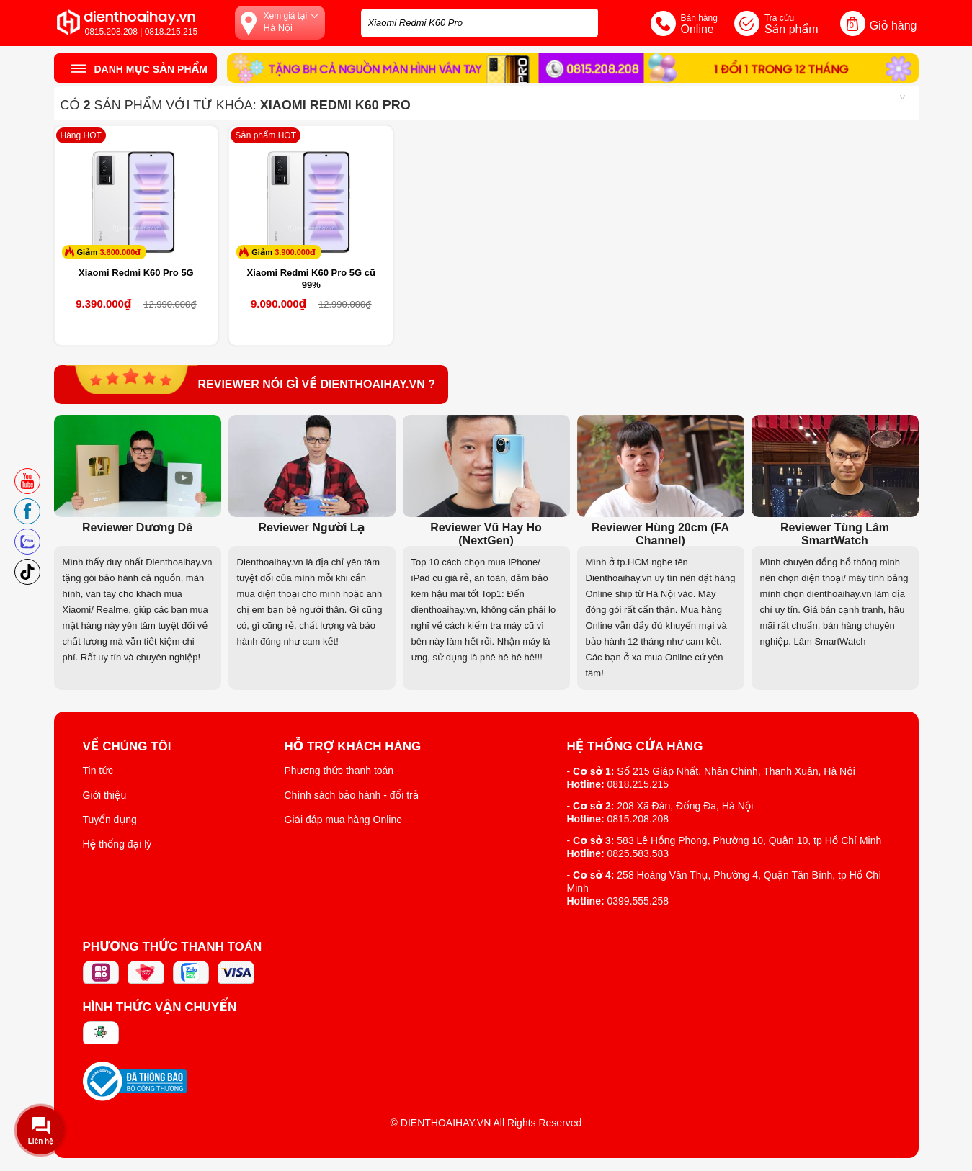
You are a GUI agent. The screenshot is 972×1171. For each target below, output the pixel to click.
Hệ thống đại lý (117, 844)
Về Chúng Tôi (127, 746)
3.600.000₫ (120, 252)
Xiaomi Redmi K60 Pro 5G (136, 272)
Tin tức (98, 770)
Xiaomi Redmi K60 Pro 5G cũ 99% (310, 278)
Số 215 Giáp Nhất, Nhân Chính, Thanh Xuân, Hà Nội (736, 771)
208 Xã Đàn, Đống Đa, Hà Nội (685, 806)
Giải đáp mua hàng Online (343, 819)
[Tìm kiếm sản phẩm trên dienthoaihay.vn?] (479, 23)
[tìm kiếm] (583, 21)
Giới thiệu (105, 795)
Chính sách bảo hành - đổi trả (352, 795)
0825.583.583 (638, 853)
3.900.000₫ (295, 252)
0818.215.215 (638, 784)
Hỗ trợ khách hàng (353, 746)
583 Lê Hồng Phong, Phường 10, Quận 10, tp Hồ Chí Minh (749, 840)
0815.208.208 (638, 819)
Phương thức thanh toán (339, 770)
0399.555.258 (638, 901)
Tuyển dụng (110, 819)
